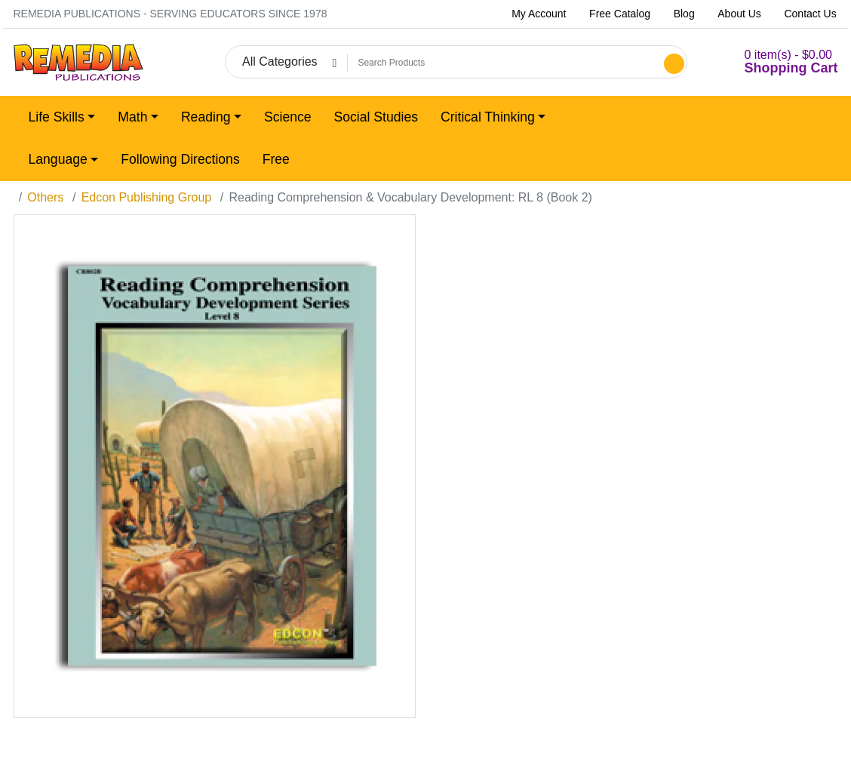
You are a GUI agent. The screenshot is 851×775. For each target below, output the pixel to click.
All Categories (280, 61)
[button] (773, 62)
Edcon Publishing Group (146, 197)
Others (45, 197)
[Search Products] (503, 63)
